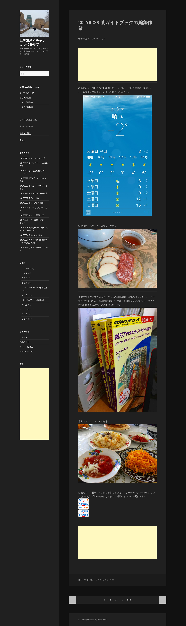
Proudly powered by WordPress (92, 619)
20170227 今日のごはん (30, 198)
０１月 (24, 314)
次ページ (162, 600)
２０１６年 (24, 268)
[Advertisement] (34, 404)
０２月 (24, 319)
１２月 (24, 304)
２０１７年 (24, 309)
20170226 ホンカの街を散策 (32, 203)
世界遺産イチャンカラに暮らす (33, 42)
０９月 (24, 278)
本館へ (22, 140)
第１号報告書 (27, 102)
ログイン (23, 337)
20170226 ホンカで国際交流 (32, 215)
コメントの (26, 346)
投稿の (24, 342)
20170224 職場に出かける (31, 235)
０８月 (24, 273)
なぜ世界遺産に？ (27, 93)
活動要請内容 (25, 97)
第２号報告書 (27, 107)
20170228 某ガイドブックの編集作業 (115, 25)
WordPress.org (26, 351)
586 (129, 600)
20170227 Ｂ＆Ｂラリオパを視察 (34, 193)
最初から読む (25, 133)
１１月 (24, 295)
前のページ (72, 600)
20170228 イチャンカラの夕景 (33, 158)
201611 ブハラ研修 (31, 300)
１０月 (24, 283)
